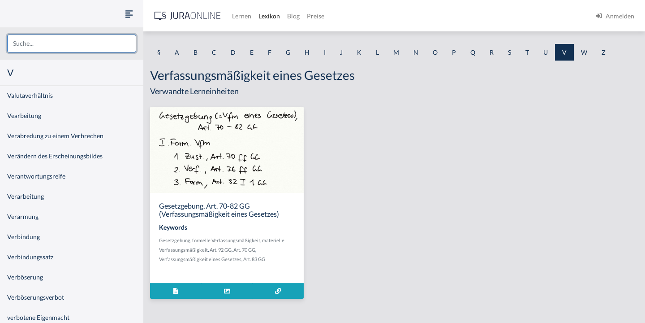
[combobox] (71, 43)
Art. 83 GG (254, 259)
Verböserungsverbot (35, 297)
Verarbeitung (25, 196)
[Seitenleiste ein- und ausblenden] (129, 13)
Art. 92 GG (221, 250)
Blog (293, 16)
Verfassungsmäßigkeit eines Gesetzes (200, 259)
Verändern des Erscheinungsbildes (55, 156)
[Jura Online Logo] (187, 15)
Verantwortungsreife (36, 176)
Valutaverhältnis (30, 95)
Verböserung (25, 277)
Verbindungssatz (30, 257)
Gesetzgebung (174, 240)
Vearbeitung (24, 115)
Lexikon (269, 16)
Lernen (241, 16)
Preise (315, 16)
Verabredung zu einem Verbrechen (55, 136)
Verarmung (23, 216)
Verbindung (23, 236)
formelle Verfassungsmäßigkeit (226, 240)
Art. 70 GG (244, 250)
